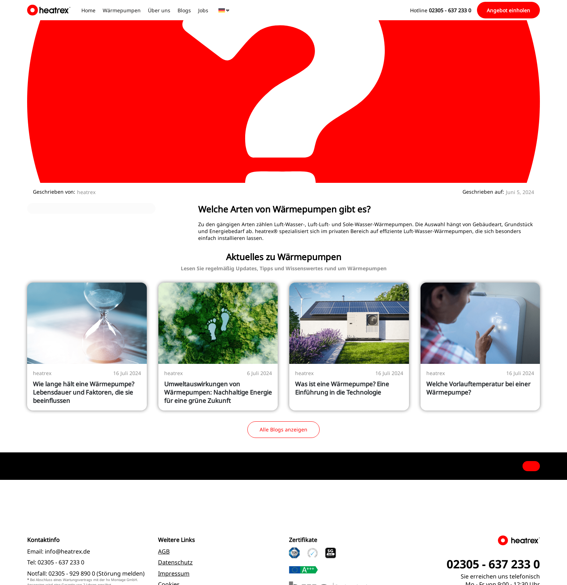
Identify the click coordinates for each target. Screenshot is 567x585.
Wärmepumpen (122, 10)
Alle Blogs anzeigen (283, 429)
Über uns (159, 10)
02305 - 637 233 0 (61, 562)
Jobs (203, 10)
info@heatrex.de (67, 551)
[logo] (50, 10)
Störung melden (120, 573)
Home (88, 10)
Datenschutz (175, 562)
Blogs (184, 10)
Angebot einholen (508, 10)
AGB (164, 551)
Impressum (173, 573)
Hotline (440, 10)
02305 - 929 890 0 (71, 573)
